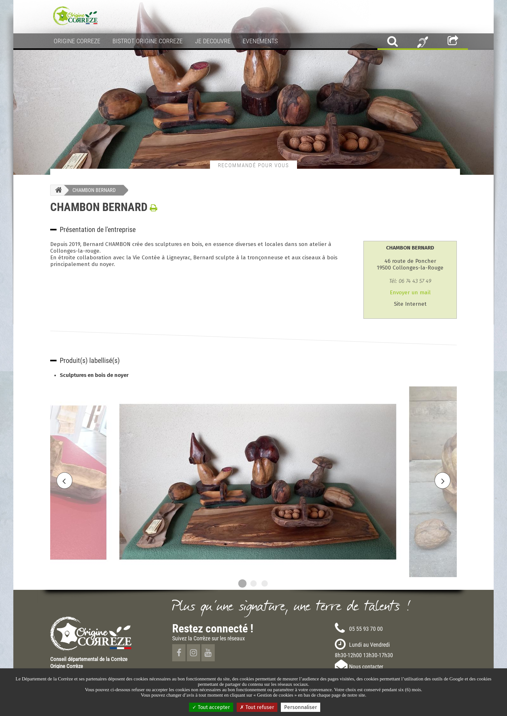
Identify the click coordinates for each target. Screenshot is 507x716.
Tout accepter (211, 707)
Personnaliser (300, 707)
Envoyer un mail (410, 292)
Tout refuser (257, 707)
